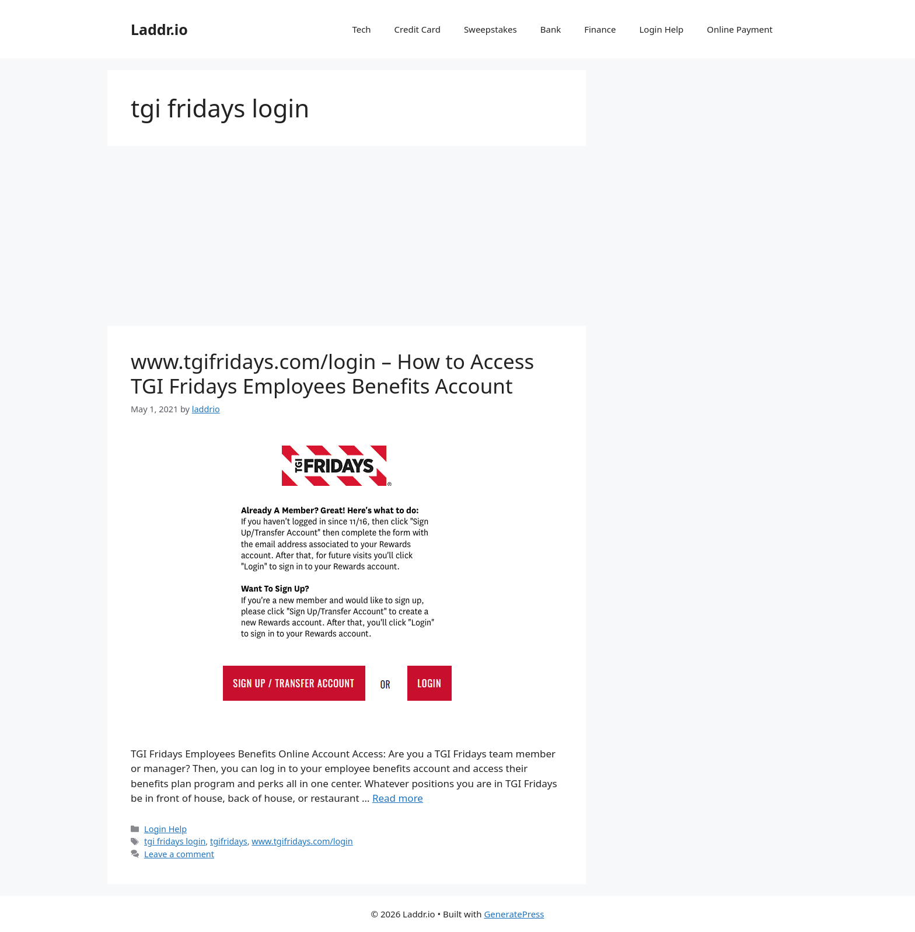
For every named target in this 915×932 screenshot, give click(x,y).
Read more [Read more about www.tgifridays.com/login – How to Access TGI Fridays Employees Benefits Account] (397, 798)
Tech (361, 29)
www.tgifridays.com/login (302, 841)
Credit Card (417, 29)
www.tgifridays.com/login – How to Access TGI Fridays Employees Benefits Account (332, 373)
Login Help (661, 29)
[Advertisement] (346, 239)
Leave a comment (179, 854)
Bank (550, 29)
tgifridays (228, 841)
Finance (600, 29)
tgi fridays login (174, 841)
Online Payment (740, 29)
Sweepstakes (490, 29)
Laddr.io (159, 29)
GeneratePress (514, 914)
